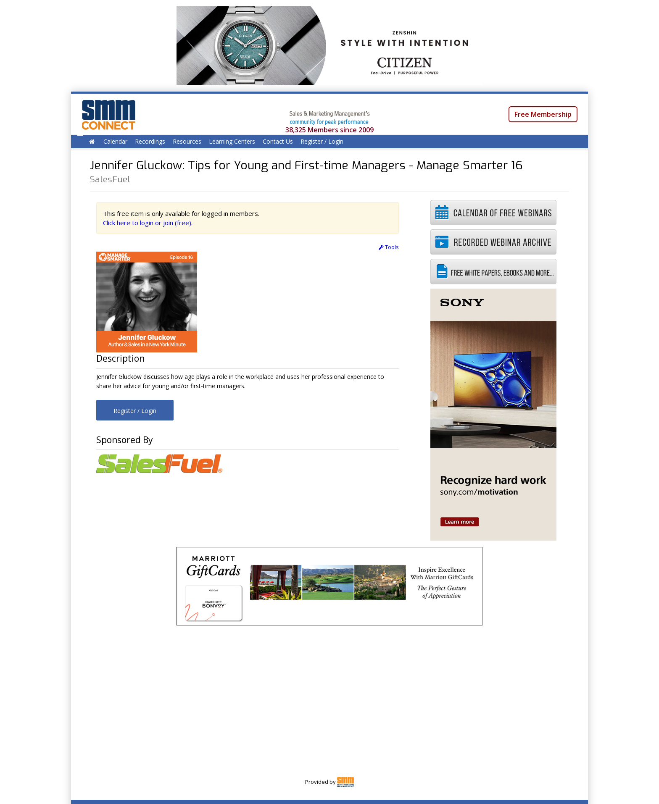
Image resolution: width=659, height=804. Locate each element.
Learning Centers (232, 141)
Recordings (150, 141)
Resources (187, 141)
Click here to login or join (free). (147, 222)
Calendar (115, 141)
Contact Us (278, 141)
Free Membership (543, 114)
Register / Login (322, 141)
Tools (389, 247)
